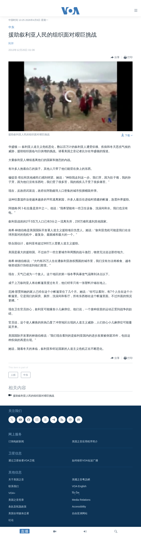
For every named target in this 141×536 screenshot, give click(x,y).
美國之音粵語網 (81, 479)
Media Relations (81, 499)
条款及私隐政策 (17, 506)
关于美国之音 (16, 479)
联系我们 (13, 486)
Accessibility (79, 506)
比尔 (11, 43)
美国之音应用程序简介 (85, 441)
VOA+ (11, 493)
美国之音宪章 (16, 499)
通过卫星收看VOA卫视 (21, 460)
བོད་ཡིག (75, 493)
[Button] (115, 57)
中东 (11, 27)
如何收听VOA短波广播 (85, 460)
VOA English (79, 486)
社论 (11, 520)
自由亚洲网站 (79, 513)
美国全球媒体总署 (18, 513)
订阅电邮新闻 (16, 441)
